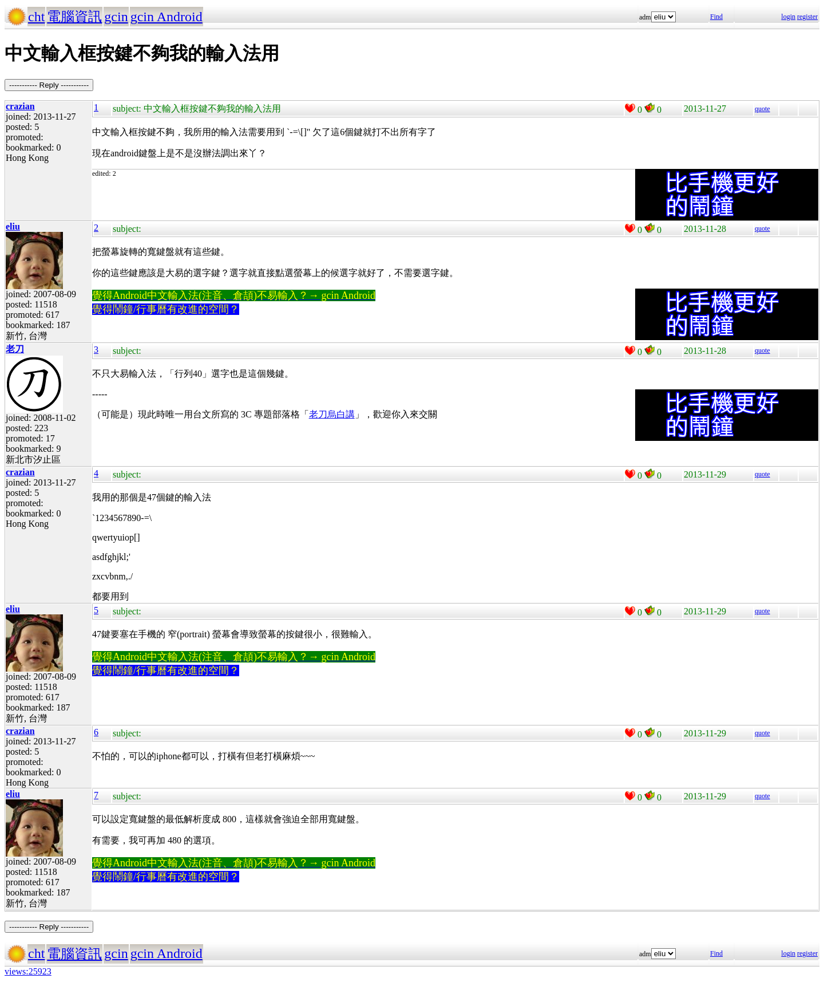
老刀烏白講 (332, 414)
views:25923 (28, 971)
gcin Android (166, 16)
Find (716, 17)
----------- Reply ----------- (49, 85)
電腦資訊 (74, 16)
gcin (116, 16)
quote (762, 109)
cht (36, 16)
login (788, 17)
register (807, 17)
